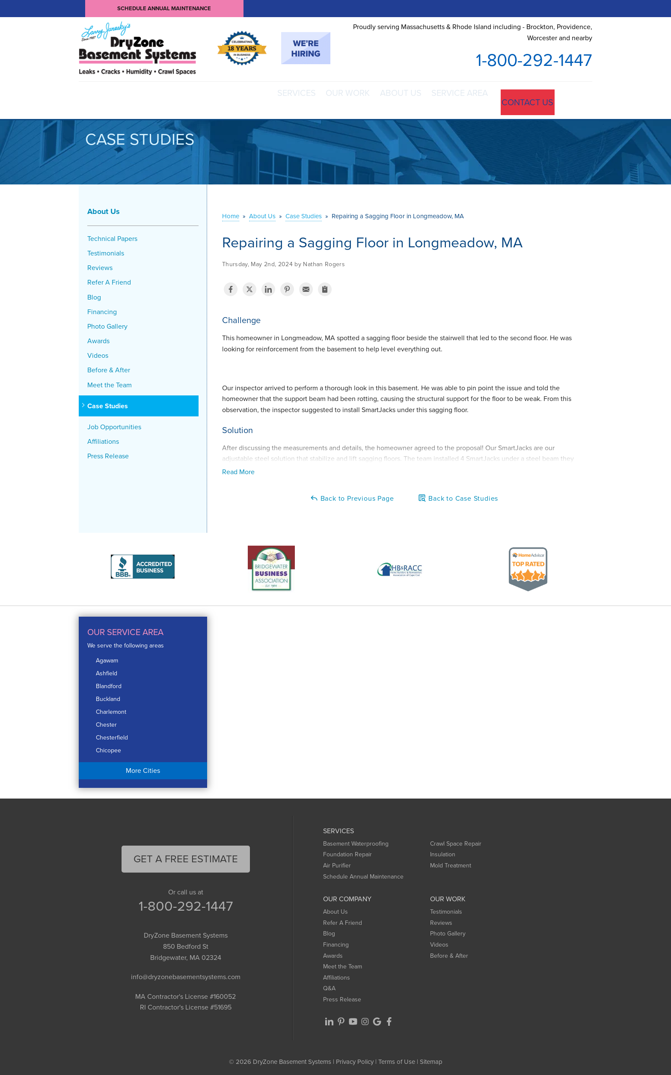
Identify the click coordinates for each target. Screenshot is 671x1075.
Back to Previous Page (352, 494)
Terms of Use (396, 1058)
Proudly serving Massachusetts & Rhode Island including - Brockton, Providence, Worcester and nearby (472, 32)
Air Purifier (337, 861)
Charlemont (111, 708)
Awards (98, 337)
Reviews (100, 264)
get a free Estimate (186, 855)
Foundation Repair (347, 850)
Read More (238, 468)
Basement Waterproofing (356, 839)
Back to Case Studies (458, 494)
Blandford (109, 682)
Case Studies (107, 402)
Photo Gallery (107, 322)
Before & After (108, 366)
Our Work (316, 98)
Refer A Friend (109, 279)
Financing (102, 308)
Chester (106, 720)
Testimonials (105, 249)
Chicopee (108, 746)
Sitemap (431, 1058)
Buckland (108, 695)
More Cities (143, 767)
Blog (94, 293)
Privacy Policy (355, 1058)
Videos (97, 352)
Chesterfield (112, 733)
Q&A (329, 984)
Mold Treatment (450, 861)
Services (253, 98)
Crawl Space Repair (455, 839)
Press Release (108, 452)
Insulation (442, 850)
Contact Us (526, 98)
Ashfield (106, 669)
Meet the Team (109, 381)
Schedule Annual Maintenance (164, 8)
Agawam (107, 656)
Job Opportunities (114, 423)
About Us (380, 98)
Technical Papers (112, 235)
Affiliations (103, 438)
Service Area (450, 98)
